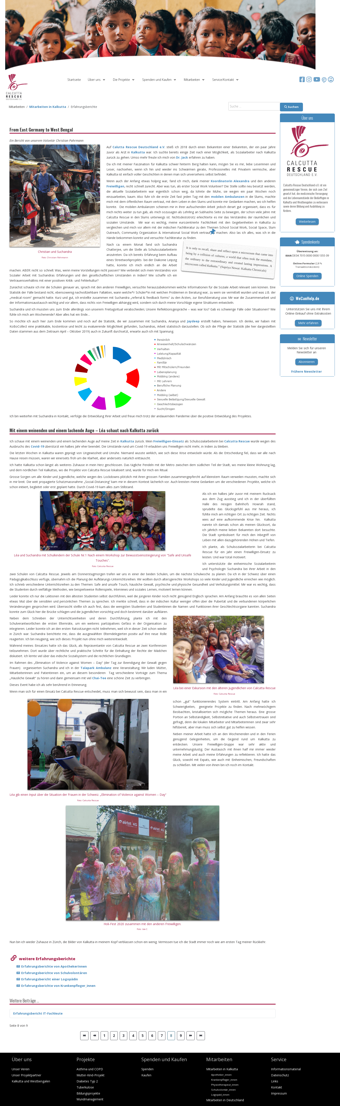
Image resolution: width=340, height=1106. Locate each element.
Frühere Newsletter (306, 371)
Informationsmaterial (286, 1069)
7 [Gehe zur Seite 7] (162, 1035)
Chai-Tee (99, 678)
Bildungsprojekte (88, 1093)
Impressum (279, 1093)
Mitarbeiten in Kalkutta (222, 1069)
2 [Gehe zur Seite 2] (114, 1035)
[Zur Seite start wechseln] (84, 1035)
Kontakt (276, 1087)
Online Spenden (307, 276)
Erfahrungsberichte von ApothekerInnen (54, 966)
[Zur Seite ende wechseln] (201, 1035)
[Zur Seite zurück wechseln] (94, 1035)
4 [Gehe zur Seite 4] (133, 1035)
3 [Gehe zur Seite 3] (123, 1035)
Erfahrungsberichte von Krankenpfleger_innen (58, 985)
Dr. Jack (182, 157)
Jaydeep (193, 321)
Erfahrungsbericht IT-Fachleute (38, 1013)
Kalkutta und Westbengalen (31, 1081)
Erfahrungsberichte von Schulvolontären (54, 973)
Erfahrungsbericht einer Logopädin (49, 979)
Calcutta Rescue (237, 441)
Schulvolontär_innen (223, 1089)
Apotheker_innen (221, 1074)
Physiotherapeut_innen (225, 1084)
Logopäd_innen (220, 1094)
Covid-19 (37, 446)
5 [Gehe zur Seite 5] (143, 1035)
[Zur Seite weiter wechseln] (190, 1035)
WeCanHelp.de (304, 298)
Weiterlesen (307, 221)
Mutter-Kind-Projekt (91, 1075)
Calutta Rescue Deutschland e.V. (139, 147)
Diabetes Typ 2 (87, 1081)
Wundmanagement (90, 1099)
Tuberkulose (85, 1087)
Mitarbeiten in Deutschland (225, 1100)
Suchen (291, 107)
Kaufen (146, 1075)
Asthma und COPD (90, 1069)
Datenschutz (280, 1075)
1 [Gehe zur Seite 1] (104, 1035)
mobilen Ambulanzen (227, 197)
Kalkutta (138, 152)
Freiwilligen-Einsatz (168, 441)
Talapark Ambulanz (95, 668)
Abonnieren (307, 362)
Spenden (147, 1069)
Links (274, 1081)
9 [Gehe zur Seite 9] (181, 1035)
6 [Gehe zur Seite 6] (152, 1035)
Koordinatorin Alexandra (230, 181)
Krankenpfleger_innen (224, 1079)
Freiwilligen (115, 186)
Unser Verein (20, 1069)
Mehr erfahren (308, 323)
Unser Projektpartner (26, 1075)
